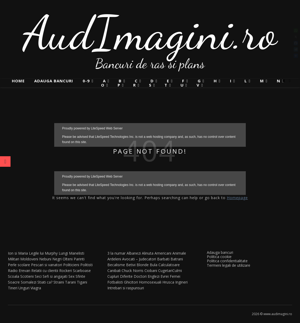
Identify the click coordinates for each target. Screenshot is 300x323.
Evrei (165, 276)
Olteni (68, 258)
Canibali (114, 270)
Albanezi (134, 253)
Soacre (14, 282)
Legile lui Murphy (43, 253)
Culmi (177, 270)
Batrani (177, 258)
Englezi (153, 276)
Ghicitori (131, 282)
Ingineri (181, 282)
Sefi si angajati (55, 276)
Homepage (237, 197)
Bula (153, 264)
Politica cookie (219, 256)
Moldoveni (29, 258)
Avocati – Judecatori (139, 258)
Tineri (12, 287)
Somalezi (28, 282)
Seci (38, 276)
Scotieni (27, 276)
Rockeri (65, 270)
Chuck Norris (132, 270)
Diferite (126, 276)
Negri (57, 258)
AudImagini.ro (150, 33)
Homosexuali (150, 282)
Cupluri (113, 276)
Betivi (131, 264)
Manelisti (76, 253)
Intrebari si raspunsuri (125, 287)
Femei (175, 276)
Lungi (63, 253)
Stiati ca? (44, 282)
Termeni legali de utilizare (228, 265)
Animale (179, 253)
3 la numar (116, 253)
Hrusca (168, 282)
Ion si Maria (18, 253)
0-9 (86, 80)
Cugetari (165, 270)
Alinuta (147, 253)
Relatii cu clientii (44, 270)
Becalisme (116, 264)
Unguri (23, 287)
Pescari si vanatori (46, 264)
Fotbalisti (115, 282)
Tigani (82, 282)
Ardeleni (114, 258)
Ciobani (150, 270)
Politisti (86, 264)
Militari (13, 258)
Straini (58, 282)
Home (18, 80)
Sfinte (80, 276)
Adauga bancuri (53, 80)
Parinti (79, 258)
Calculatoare (169, 264)
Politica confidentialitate (227, 260)
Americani (162, 253)
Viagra (36, 287)
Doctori (140, 276)
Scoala (13, 276)
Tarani (70, 282)
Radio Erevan (19, 270)
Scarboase (82, 270)
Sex (71, 276)
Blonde (143, 264)
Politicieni (71, 264)
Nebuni (45, 258)
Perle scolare (19, 264)
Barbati (163, 258)
